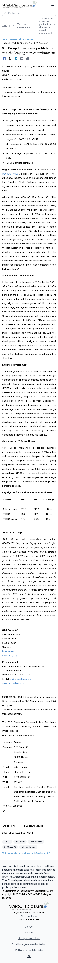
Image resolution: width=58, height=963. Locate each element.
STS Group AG (10, 847)
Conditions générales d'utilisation (29, 944)
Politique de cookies (29, 938)
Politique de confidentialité (29, 950)
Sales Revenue (36, 842)
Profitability (20, 842)
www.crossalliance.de (13, 683)
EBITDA (7, 842)
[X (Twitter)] (29, 956)
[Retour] (29, 40)
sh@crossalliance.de (20, 679)
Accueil (6, 25)
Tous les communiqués (24, 25)
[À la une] (19, 4)
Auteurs (29, 932)
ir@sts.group (8, 651)
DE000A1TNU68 (10, 173)
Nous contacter (29, 916)
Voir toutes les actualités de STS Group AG (26, 853)
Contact (29, 926)
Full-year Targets (28, 847)
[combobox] (29, 13)
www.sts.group (9, 655)
